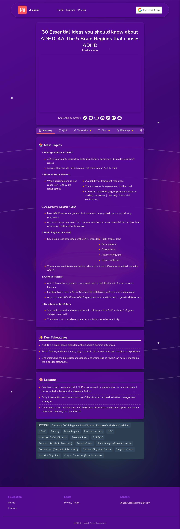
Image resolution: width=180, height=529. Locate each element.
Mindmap (125, 130)
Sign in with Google (148, 10)
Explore (70, 10)
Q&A (63, 130)
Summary (45, 130)
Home (60, 10)
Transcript (82, 130)
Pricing (82, 10)
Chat (104, 130)
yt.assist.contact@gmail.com (135, 502)
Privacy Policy (71, 502)
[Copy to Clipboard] (85, 118)
